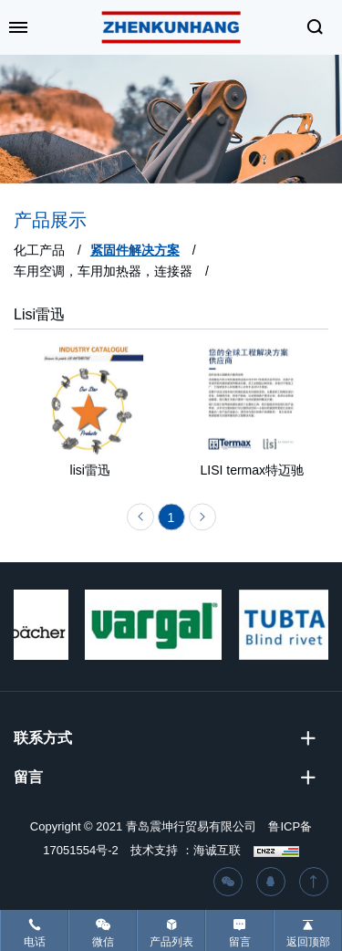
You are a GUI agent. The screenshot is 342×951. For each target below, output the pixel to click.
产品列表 (171, 941)
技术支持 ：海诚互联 (185, 850)
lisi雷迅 (90, 472)
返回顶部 (308, 941)
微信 (103, 941)
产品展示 (50, 220)
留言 (240, 941)
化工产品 (39, 250)
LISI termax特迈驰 (252, 472)
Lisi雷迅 (39, 314)
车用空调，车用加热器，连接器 (103, 271)
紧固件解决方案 (135, 250)
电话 (35, 941)
